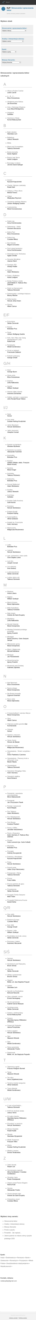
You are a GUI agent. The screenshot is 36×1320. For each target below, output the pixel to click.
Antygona (10, 112)
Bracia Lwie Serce (13, 157)
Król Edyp (10, 495)
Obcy (9, 718)
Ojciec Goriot (11, 740)
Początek (10, 851)
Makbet (9, 597)
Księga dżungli (12, 511)
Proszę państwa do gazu (15, 884)
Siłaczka (10, 969)
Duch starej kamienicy (14, 248)
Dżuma (9, 304)
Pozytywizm (23, 1260)
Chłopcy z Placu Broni (14, 191)
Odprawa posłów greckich (16, 724)
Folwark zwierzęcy (13, 356)
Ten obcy (10, 1077)
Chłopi (9, 196)
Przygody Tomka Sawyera (16, 895)
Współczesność (5, 1266)
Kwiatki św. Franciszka (15, 522)
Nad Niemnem (12, 683)
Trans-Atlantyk (12, 1088)
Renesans (20, 1257)
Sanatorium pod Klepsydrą (16, 964)
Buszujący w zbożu (13, 163)
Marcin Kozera (12, 602)
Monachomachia (13, 660)
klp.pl (6, 2)
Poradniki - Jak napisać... (13, 1233)
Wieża (9, 1145)
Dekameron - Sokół (13, 226)
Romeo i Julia (12, 930)
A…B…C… (11, 96)
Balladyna (10, 137)
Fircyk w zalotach (13, 350)
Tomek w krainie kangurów (16, 1083)
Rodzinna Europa (13, 920)
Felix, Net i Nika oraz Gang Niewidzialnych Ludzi (16, 338)
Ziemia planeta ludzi (14, 1194)
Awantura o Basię (13, 118)
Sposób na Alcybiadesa (15, 991)
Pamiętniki (10, 800)
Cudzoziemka (12, 207)
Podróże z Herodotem (14, 857)
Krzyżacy (10, 506)
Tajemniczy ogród (13, 1067)
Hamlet (9, 386)
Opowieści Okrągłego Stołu (16, 771)
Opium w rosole (12, 746)
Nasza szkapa (12, 688)
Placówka (10, 846)
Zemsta (9, 1188)
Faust (9, 332)
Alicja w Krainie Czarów (15, 91)
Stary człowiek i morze (15, 996)
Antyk (2, 1257)
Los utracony (11, 566)
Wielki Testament (13, 1140)
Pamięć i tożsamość (14, 806)
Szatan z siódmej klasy (15, 1013)
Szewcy (10, 1018)
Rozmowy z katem (13, 941)
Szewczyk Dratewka (14, 1025)
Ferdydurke (11, 345)
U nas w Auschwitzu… (14, 1105)
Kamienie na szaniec (14, 450)
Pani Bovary (11, 822)
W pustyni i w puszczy (14, 1123)
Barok (27, 1257)
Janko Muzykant (12, 425)
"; (11, 62)
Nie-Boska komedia (14, 693)
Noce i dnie (11, 699)
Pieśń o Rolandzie (13, 833)
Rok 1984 (10, 925)
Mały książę (11, 613)
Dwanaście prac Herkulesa (16, 254)
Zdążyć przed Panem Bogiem (17, 1183)
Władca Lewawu (13, 1151)
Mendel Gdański (12, 624)
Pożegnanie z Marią (14, 873)
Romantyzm (14, 1260)
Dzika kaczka (11, 299)
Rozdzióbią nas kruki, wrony (16, 936)
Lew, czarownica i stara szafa (17, 556)
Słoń (8, 1036)
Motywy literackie (10, 1227)
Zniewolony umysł (13, 1199)
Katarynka (10, 479)
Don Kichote (11, 243)
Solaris (9, 985)
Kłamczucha (11, 528)
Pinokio (9, 840)
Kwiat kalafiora (12, 517)
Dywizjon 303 (11, 265)
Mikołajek (10, 637)
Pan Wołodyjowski (13, 817)
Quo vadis (10, 914)
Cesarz (9, 180)
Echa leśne (11, 321)
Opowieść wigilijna (13, 776)
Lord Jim (10, 561)
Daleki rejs (10, 221)
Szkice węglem (12, 1031)
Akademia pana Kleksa (15, 102)
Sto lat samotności (13, 1002)
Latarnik (10, 550)
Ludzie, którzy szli (13, 577)
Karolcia (10, 468)
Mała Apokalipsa (13, 608)
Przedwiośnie (11, 889)
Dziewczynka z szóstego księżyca (18, 293)
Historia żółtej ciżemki (14, 392)
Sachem (10, 958)
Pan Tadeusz (11, 811)
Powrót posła (11, 867)
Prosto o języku (9, 1230)
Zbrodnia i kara (12, 1177)
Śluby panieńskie (13, 1047)
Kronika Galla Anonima (15, 500)
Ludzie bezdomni (13, 572)
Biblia (9, 143)
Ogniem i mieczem (13, 735)
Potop (9, 862)
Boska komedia (12, 152)
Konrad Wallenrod (13, 484)
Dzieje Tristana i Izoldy (15, 281)
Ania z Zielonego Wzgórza (16, 107)
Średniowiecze (11, 1257)
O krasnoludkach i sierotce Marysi (18, 713)
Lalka (9, 545)
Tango (9, 1072)
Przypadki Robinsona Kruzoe (17, 900)
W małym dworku (13, 1116)
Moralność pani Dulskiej (15, 666)
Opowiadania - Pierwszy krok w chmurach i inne (18, 759)
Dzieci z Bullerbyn (13, 275)
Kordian (10, 490)
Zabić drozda (11, 1165)
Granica (10, 381)
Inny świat (10, 419)
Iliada (9, 414)
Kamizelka (10, 455)
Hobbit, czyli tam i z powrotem (17, 397)
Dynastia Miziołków (13, 259)
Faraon (9, 327)
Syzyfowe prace (12, 1007)
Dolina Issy (11, 237)
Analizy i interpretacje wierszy (14, 1224)
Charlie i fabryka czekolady (16, 185)
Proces (9, 878)
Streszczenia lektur (10, 1221)
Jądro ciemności (12, 430)
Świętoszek (11, 1052)
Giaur (9, 370)
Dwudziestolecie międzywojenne (18, 1263)
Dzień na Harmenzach (14, 288)
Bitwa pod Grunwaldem (15, 146)
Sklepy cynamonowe (14, 975)
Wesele (9, 1134)
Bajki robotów (12, 132)
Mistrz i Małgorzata (13, 649)
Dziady (9, 270)
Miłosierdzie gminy (13, 644)
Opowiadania (11, 765)
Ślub (8, 1042)
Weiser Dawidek (12, 1129)
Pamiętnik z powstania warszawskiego (15, 794)
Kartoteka (10, 473)
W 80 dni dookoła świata (15, 1111)
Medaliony (10, 619)
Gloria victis (11, 375)
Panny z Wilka (12, 828)
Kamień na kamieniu (14, 444)
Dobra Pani (11, 232)
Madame (10, 591)
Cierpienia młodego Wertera (16, 202)
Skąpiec (10, 980)
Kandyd (9, 461)
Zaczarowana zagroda (14, 1170)
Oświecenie (4, 1260)
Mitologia (10, 655)
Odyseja (10, 729)
